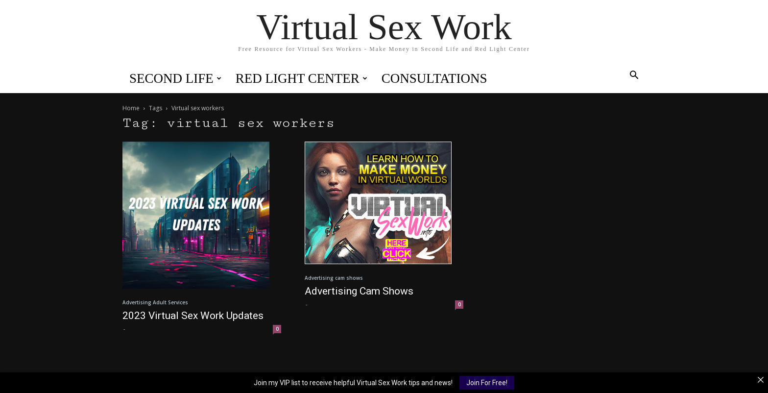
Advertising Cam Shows (359, 291)
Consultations (434, 78)
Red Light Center (301, 78)
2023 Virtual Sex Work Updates (193, 315)
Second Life (175, 78)
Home (131, 108)
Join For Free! (486, 383)
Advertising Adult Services (155, 302)
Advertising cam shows (334, 277)
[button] (634, 76)
